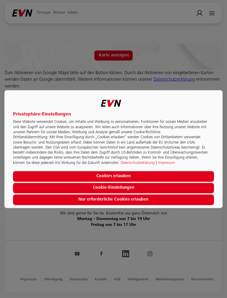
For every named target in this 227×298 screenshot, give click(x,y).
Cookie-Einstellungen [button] (113, 188)
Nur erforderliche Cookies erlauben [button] (113, 200)
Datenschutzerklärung (138, 163)
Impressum (166, 163)
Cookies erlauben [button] (113, 176)
